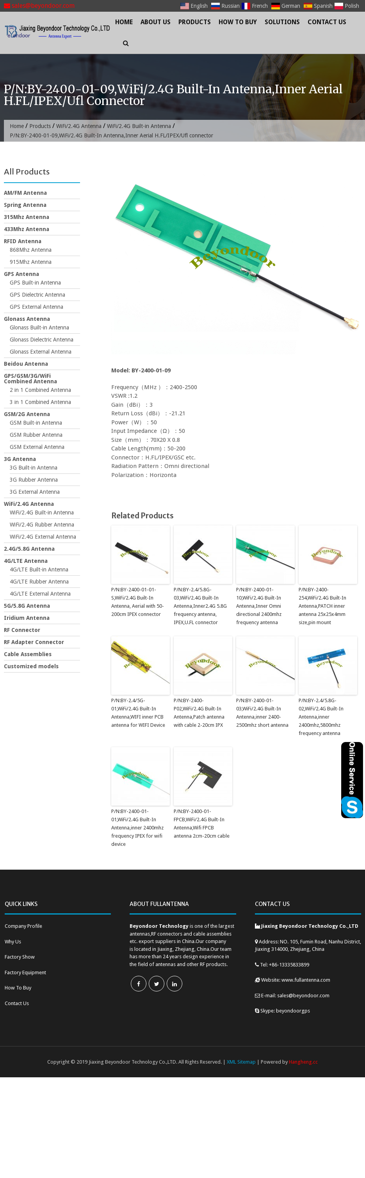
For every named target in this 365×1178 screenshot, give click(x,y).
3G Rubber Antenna (34, 480)
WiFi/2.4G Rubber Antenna (42, 524)
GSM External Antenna (37, 447)
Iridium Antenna (27, 618)
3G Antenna (20, 459)
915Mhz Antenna (31, 262)
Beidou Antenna (26, 364)
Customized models (31, 666)
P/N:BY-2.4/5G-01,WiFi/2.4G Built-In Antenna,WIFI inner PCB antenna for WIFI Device (138, 713)
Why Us (13, 942)
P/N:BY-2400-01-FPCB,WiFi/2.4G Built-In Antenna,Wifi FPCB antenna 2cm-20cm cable (202, 823)
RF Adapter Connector (34, 642)
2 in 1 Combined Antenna (40, 390)
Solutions (282, 22)
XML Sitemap (241, 1062)
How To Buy (238, 22)
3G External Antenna (35, 492)
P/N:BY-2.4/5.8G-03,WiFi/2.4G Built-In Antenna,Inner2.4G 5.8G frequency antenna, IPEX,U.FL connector (200, 606)
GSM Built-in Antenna (36, 423)
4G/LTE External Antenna (40, 594)
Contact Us (327, 22)
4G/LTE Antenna (26, 561)
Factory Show (20, 957)
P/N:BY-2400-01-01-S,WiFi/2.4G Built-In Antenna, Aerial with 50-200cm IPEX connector (137, 602)
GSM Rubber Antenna (36, 435)
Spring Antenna (25, 205)
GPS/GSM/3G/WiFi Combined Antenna (30, 378)
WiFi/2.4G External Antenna (43, 537)
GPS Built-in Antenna (35, 282)
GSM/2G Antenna (27, 414)
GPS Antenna (21, 274)
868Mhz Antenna (31, 250)
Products (194, 22)
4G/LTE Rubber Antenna (39, 581)
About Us (156, 22)
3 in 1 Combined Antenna (40, 402)
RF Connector (22, 630)
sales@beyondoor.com (39, 5)
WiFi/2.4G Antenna (78, 126)
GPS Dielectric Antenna (37, 295)
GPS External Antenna (36, 307)
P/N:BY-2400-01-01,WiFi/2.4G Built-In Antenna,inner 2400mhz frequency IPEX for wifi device (137, 827)
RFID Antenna (22, 241)
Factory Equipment (25, 972)
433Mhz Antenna (26, 229)
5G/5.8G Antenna (27, 606)
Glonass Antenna (27, 319)
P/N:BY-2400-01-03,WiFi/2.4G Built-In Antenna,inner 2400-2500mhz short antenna (262, 713)
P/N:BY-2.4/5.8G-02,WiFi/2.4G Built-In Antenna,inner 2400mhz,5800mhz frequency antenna (321, 717)
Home (124, 22)
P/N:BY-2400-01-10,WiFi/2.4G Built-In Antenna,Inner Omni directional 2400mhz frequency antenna (258, 606)
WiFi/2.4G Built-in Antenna (139, 126)
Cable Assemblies (28, 654)
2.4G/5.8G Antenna (29, 549)
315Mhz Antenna (26, 217)
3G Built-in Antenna (33, 467)
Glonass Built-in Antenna (39, 327)
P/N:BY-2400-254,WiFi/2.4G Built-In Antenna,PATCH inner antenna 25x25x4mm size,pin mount (322, 606)
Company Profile (23, 926)
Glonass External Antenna (40, 352)
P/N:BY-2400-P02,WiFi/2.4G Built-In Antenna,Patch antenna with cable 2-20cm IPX (199, 713)
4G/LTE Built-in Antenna (39, 569)
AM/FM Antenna (25, 193)
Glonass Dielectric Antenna (41, 339)
